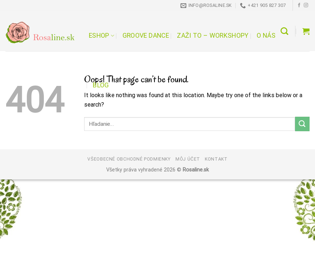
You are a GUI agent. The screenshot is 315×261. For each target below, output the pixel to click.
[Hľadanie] (284, 31)
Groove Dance (146, 35)
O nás (266, 35)
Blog (101, 85)
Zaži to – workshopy (212, 35)
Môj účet (187, 159)
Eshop (101, 35)
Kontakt (216, 159)
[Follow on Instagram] (306, 5)
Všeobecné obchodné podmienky (128, 159)
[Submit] (302, 124)
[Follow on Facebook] (299, 5)
